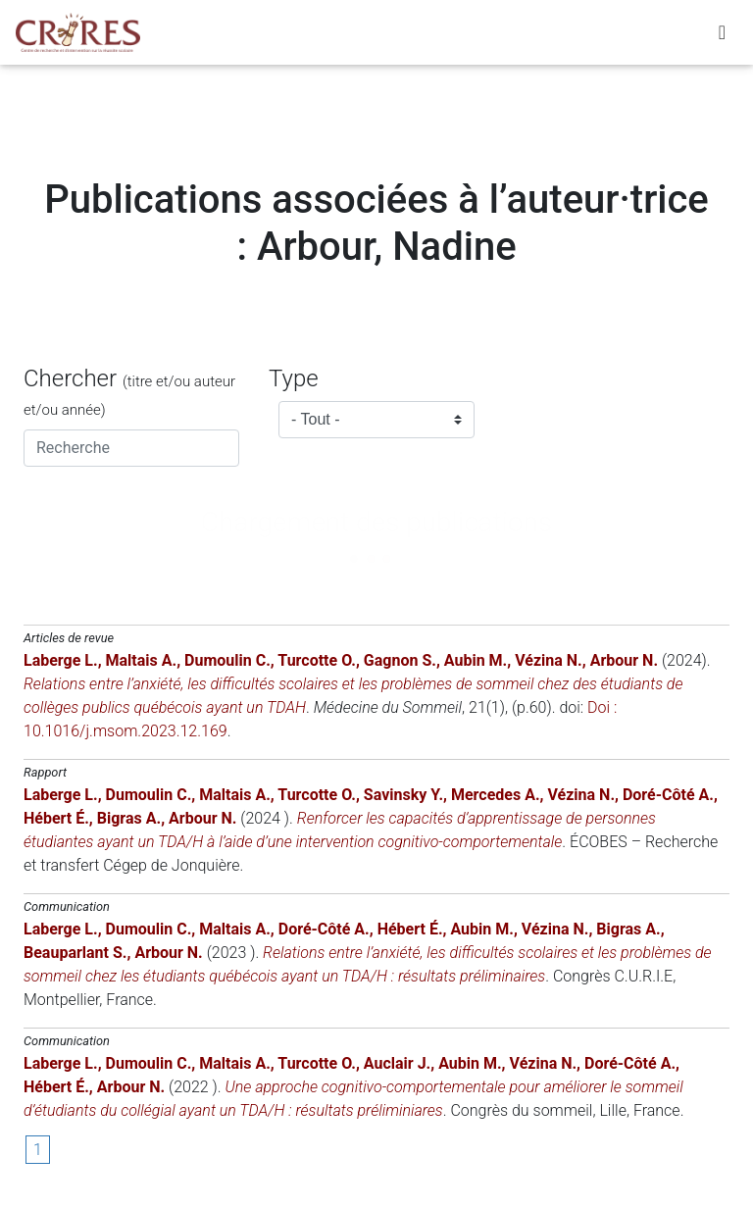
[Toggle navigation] (722, 36)
